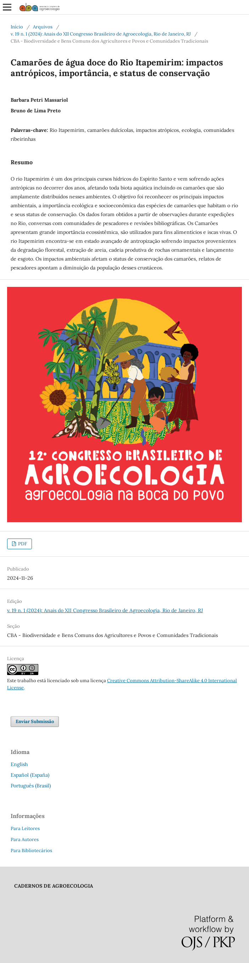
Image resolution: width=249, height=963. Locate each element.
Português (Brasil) (31, 785)
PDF (22, 544)
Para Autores (25, 839)
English (19, 764)
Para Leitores (25, 828)
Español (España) (30, 775)
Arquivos (42, 27)
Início (17, 27)
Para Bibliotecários (31, 850)
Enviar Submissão (35, 721)
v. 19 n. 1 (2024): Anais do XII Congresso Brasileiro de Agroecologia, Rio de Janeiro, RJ (101, 34)
